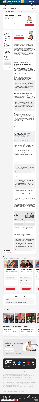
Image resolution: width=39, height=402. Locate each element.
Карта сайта (27, 398)
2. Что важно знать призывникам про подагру (8, 35)
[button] (32, 258)
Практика (7, 8)
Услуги (4, 8)
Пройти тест (19, 37)
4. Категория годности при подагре (7, 39)
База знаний (12, 8)
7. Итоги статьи (6, 46)
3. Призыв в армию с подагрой (7, 37)
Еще (15, 8)
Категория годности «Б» (15, 371)
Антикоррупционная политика (29, 396)
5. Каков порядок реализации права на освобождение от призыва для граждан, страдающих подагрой (7, 42)
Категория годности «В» (24, 371)
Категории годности (6, 371)
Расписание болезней (33, 371)
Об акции (31, 1)
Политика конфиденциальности (29, 395)
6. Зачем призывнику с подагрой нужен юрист (7, 45)
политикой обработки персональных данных (8, 67)
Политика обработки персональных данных (31, 397)
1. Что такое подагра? (7, 33)
